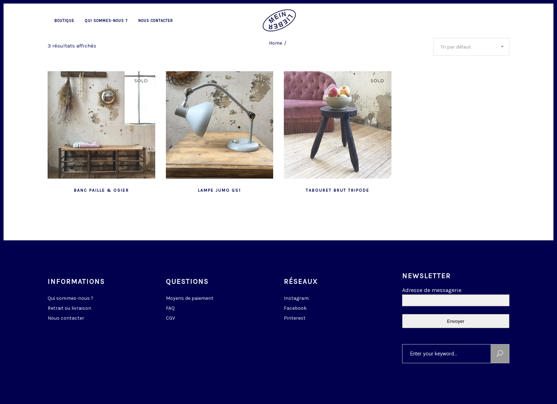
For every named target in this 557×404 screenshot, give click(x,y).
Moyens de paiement (189, 298)
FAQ (170, 308)
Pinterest (294, 318)
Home (275, 43)
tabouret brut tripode (337, 190)
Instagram (296, 298)
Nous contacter (66, 318)
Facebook (295, 308)
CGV (170, 318)
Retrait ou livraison (69, 308)
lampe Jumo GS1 (219, 190)
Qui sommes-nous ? (70, 298)
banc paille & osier (101, 190)
